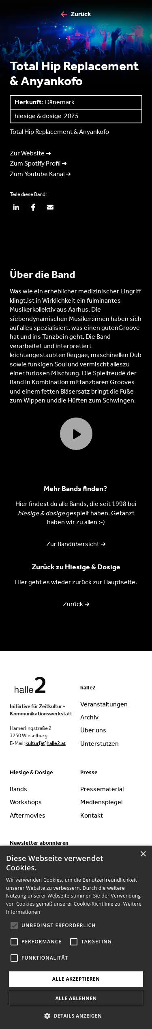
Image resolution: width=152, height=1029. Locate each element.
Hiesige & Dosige (31, 772)
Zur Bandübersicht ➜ (76, 544)
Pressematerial (102, 789)
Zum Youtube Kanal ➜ (40, 174)
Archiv (89, 717)
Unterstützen (99, 743)
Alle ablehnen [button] (75, 998)
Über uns (93, 730)
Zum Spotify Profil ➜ (38, 163)
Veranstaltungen (104, 704)
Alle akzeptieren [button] (76, 978)
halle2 (88, 687)
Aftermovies (27, 815)
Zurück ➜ (76, 604)
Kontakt (91, 815)
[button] (76, 1016)
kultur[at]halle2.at (46, 743)
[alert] (76, 937)
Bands (18, 789)
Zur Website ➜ (30, 153)
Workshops (26, 802)
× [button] (143, 854)
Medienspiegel (101, 802)
